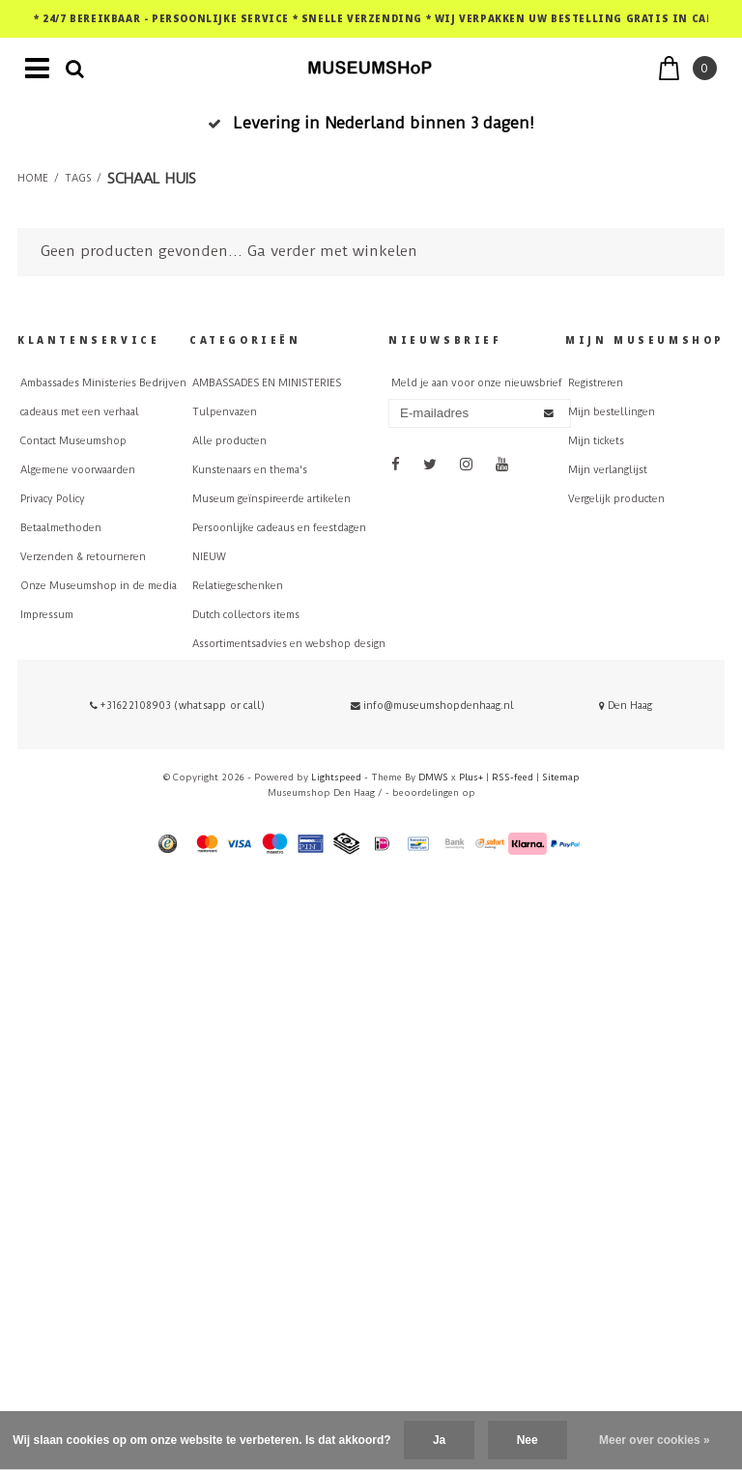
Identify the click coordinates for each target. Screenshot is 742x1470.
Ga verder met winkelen (332, 251)
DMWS (433, 777)
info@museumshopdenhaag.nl (432, 705)
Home (32, 178)
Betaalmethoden (60, 528)
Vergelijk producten (616, 499)
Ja (439, 1440)
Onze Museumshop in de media (98, 586)
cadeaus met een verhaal (79, 412)
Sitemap (561, 777)
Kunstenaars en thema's (249, 470)
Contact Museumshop (73, 441)
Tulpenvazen (224, 412)
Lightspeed (336, 777)
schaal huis (151, 178)
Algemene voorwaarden (77, 470)
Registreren (595, 383)
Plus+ (471, 777)
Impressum (46, 614)
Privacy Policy (52, 499)
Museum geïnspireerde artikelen (271, 499)
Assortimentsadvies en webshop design (288, 643)
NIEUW (209, 557)
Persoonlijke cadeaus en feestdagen (279, 528)
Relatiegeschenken (237, 586)
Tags (78, 178)
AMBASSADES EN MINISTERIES (266, 383)
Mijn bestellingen (611, 412)
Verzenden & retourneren (83, 557)
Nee (527, 1440)
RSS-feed (512, 777)
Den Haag (625, 705)
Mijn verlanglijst (607, 470)
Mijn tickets (596, 441)
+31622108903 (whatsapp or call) (177, 705)
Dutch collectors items (246, 614)
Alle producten (229, 441)
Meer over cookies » (654, 1440)
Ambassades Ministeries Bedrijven (103, 383)
